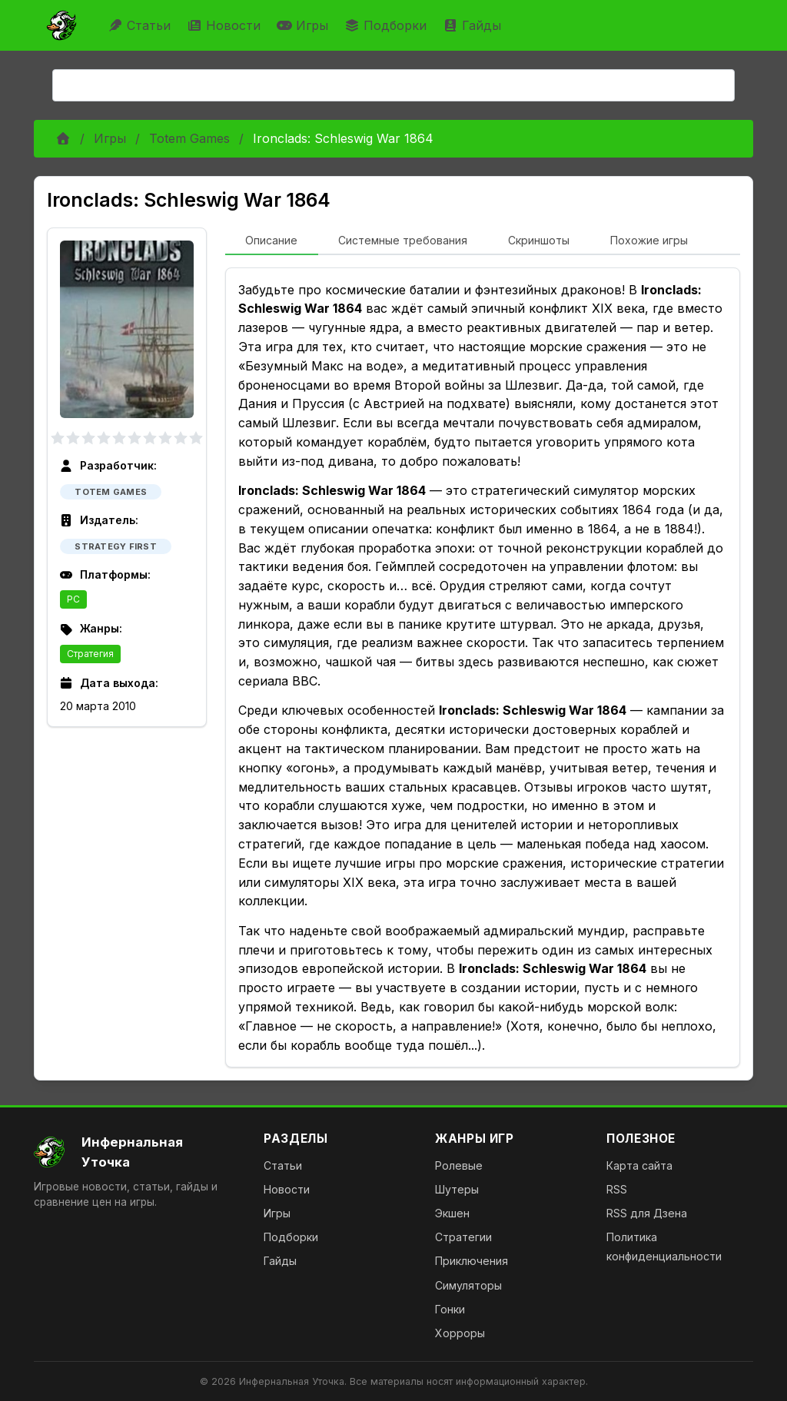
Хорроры (460, 1333)
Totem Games (189, 138)
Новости (225, 25)
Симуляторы (468, 1285)
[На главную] (136, 1152)
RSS (616, 1189)
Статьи (141, 25)
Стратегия (90, 653)
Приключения (471, 1260)
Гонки (450, 1309)
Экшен (452, 1213)
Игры (304, 25)
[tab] (271, 241)
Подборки (387, 25)
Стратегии (463, 1236)
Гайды (474, 25)
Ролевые (459, 1165)
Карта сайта (639, 1165)
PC (73, 599)
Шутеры (457, 1189)
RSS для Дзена (646, 1213)
